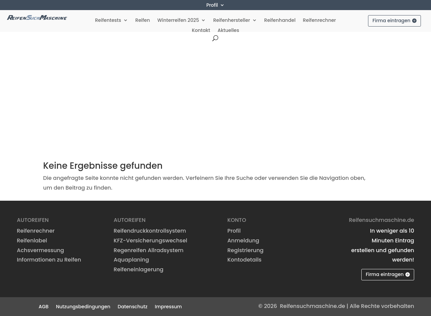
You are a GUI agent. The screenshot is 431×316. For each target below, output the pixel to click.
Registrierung (245, 250)
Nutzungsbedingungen (83, 306)
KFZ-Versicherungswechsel (150, 240)
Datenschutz (132, 306)
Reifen (142, 21)
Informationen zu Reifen (49, 260)
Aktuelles (228, 31)
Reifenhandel (280, 21)
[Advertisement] (215, 91)
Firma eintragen (391, 20)
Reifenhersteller (231, 21)
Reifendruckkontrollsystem (150, 231)
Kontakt (201, 31)
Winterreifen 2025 (178, 21)
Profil (212, 5)
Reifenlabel (32, 240)
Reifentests (108, 21)
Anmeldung (243, 240)
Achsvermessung (40, 250)
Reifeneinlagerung (139, 269)
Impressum (168, 306)
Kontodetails (244, 260)
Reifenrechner (319, 21)
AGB (43, 306)
